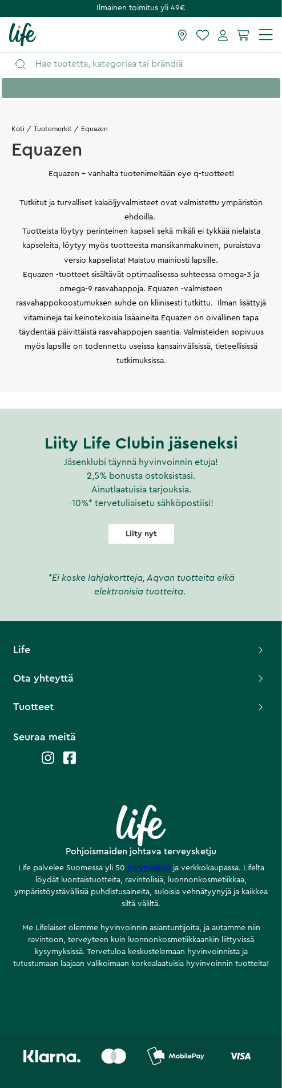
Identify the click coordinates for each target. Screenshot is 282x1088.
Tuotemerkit (53, 128)
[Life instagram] (48, 763)
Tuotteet (139, 707)
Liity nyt (141, 534)
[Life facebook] (69, 763)
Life (139, 650)
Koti (18, 128)
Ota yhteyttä (139, 678)
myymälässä (150, 868)
